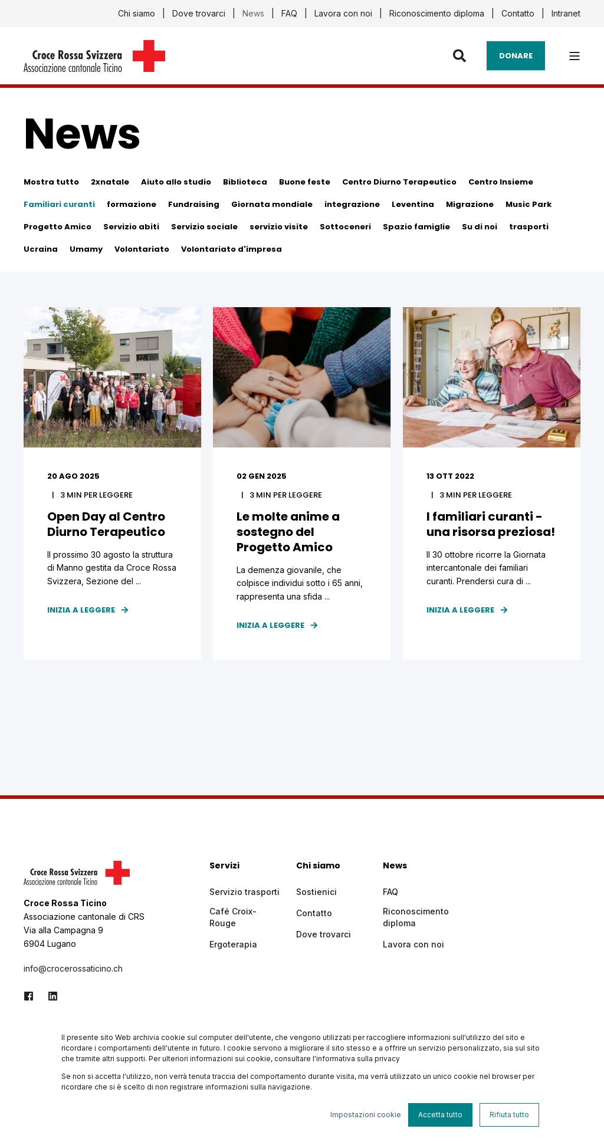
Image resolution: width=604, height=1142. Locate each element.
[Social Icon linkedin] (49, 997)
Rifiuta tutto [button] (509, 1114)
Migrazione (470, 204)
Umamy (86, 249)
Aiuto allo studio (176, 181)
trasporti (529, 226)
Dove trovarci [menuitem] (198, 13)
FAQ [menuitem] (289, 13)
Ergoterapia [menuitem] (233, 945)
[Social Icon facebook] (32, 997)
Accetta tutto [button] (440, 1114)
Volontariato (141, 249)
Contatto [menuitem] (517, 13)
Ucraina (41, 249)
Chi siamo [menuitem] (136, 13)
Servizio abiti (131, 226)
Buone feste (304, 181)
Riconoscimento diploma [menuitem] (436, 13)
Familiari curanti (59, 204)
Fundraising (193, 204)
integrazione (352, 204)
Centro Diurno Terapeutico (399, 181)
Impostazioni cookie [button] (365, 1114)
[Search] (461, 54)
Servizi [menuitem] (224, 868)
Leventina (413, 204)
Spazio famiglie (416, 226)
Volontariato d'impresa (231, 249)
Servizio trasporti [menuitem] (244, 893)
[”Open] (574, 56)
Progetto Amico (57, 226)
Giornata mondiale (272, 204)
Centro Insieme (500, 181)
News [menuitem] (253, 13)
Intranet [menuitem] (566, 13)
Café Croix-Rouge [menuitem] (233, 918)
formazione (131, 204)
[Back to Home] (94, 64)
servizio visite (279, 226)
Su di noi (479, 226)
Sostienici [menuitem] (316, 893)
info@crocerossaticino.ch (73, 970)
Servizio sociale (204, 226)
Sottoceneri (345, 226)
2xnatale (110, 181)
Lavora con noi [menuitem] (343, 13)
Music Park (528, 204)
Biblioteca (245, 181)
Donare (516, 55)
